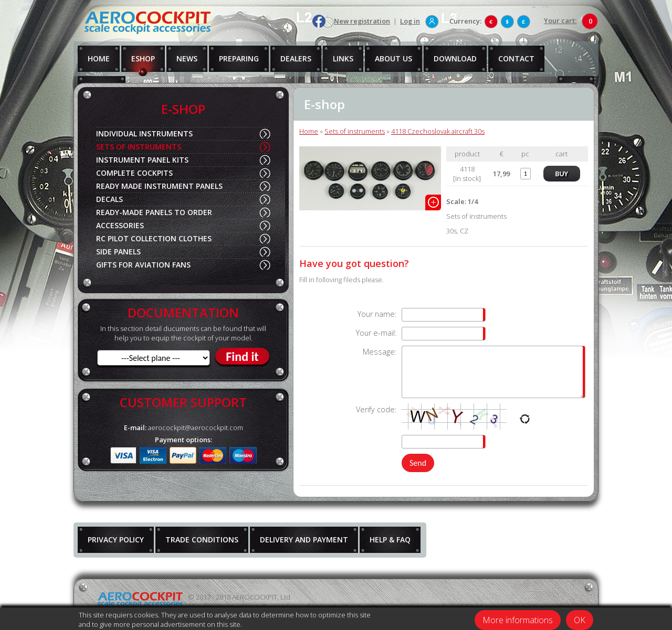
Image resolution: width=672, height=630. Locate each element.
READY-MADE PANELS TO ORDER (154, 212)
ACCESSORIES (120, 225)
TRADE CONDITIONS (201, 539)
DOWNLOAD (455, 58)
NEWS (186, 58)
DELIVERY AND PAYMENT (304, 539)
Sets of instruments (354, 131)
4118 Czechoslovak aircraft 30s (438, 131)
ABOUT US (393, 58)
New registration (362, 21)
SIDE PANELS (118, 252)
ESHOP (143, 58)
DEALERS (295, 58)
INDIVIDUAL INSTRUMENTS (144, 133)
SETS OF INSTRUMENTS (138, 147)
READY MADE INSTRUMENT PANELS (159, 186)
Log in (410, 21)
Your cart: (560, 20)
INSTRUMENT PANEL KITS (142, 160)
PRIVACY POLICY (116, 539)
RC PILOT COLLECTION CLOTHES (154, 238)
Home (308, 131)
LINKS (343, 58)
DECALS (109, 199)
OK (579, 620)
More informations (517, 620)
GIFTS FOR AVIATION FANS (143, 265)
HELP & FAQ (390, 539)
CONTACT (516, 58)
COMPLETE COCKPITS (134, 173)
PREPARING (239, 58)
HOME (99, 58)
